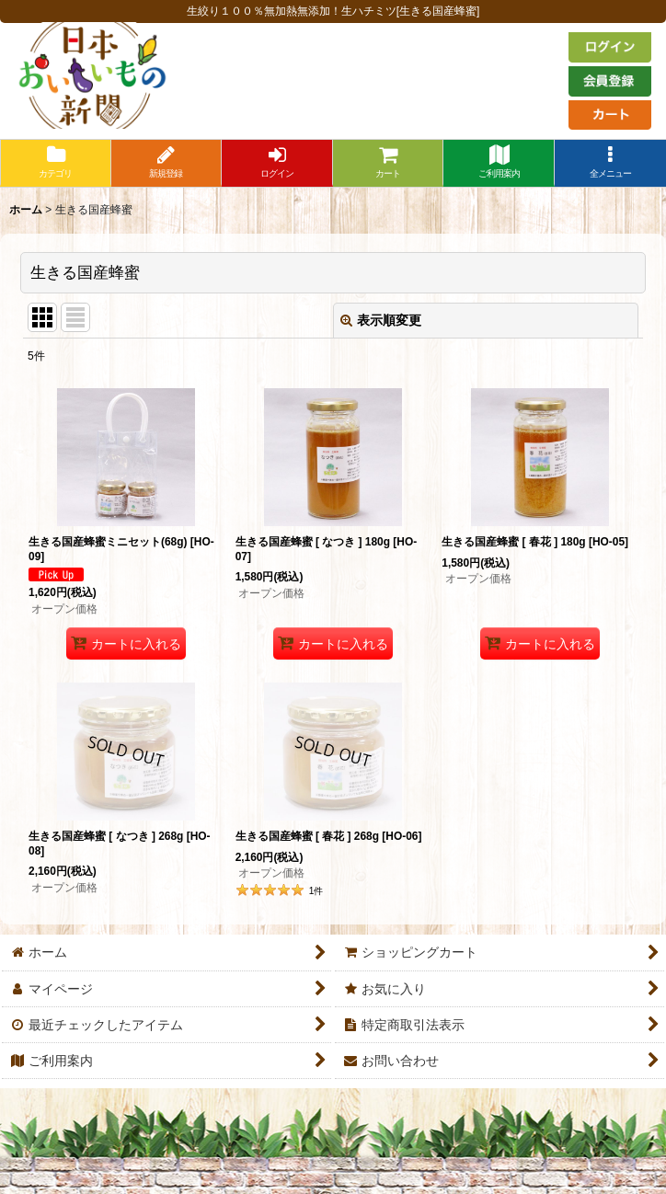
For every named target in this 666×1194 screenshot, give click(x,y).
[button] (610, 163)
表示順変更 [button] (380, 320)
